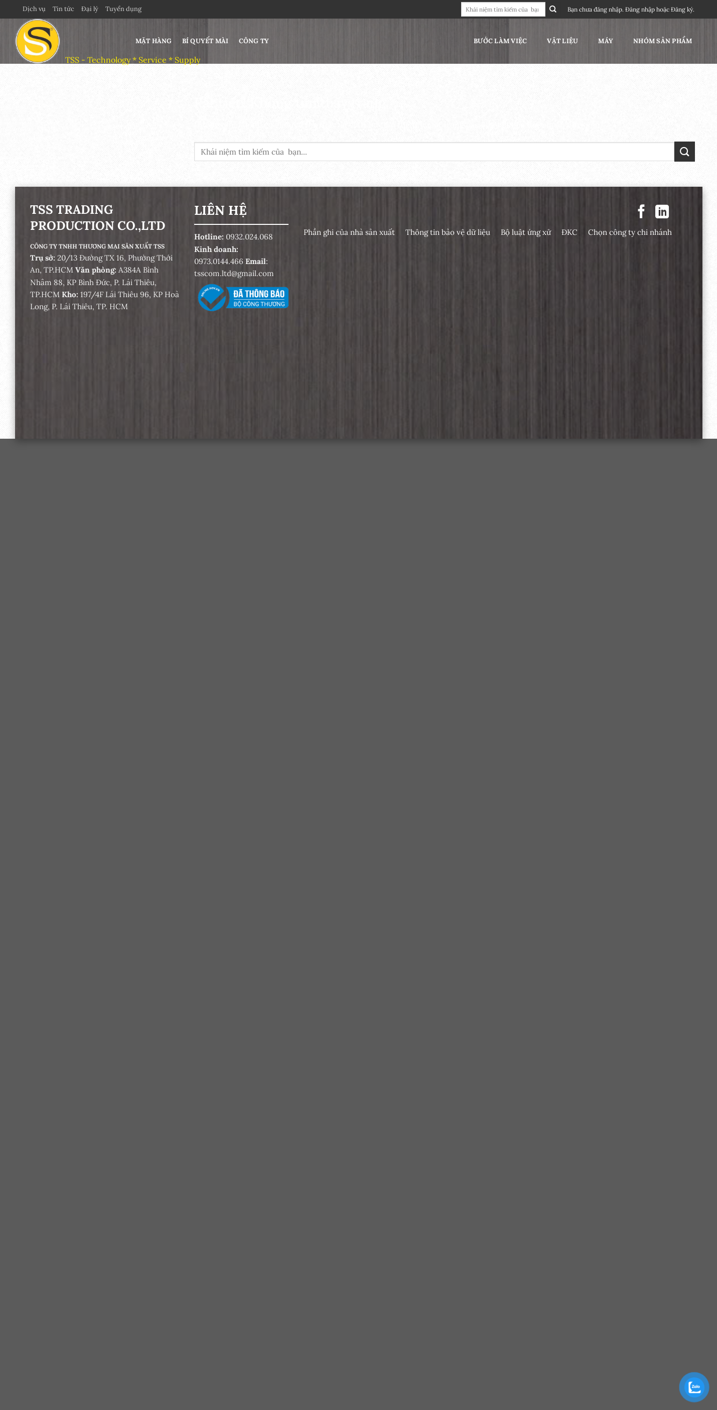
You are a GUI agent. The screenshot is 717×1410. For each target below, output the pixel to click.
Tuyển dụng (123, 9)
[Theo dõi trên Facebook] (641, 212)
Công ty (254, 41)
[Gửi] (552, 9)
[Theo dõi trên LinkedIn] (661, 212)
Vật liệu (562, 41)
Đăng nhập (640, 9)
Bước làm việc (500, 41)
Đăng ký (682, 9)
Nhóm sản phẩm (662, 41)
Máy (605, 41)
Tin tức (63, 9)
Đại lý (89, 9)
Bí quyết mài (205, 41)
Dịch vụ (34, 9)
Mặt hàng (153, 41)
